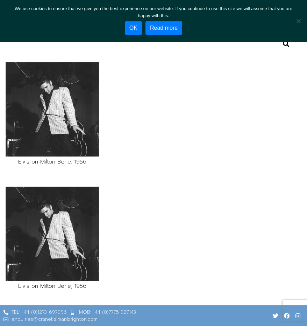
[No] (298, 21)
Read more (164, 28)
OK (133, 28)
